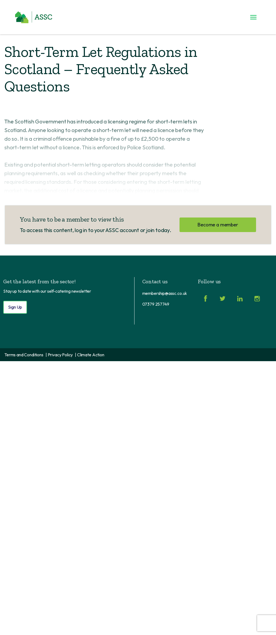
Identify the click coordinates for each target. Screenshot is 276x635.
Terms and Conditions (23, 354)
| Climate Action (89, 354)
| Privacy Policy (59, 354)
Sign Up (15, 307)
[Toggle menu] (253, 17)
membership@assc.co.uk (164, 293)
